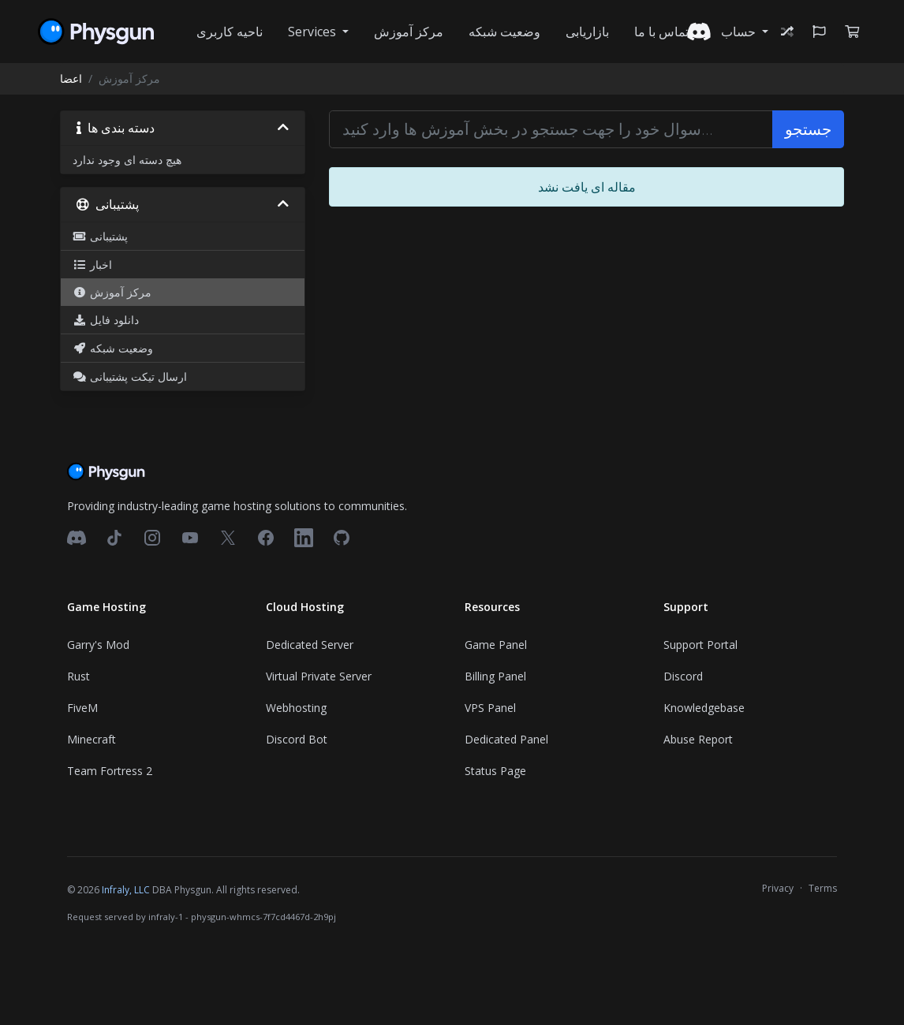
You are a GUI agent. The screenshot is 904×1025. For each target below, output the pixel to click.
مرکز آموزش (408, 31)
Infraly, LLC (126, 889)
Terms (823, 888)
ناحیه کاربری (229, 31)
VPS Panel (490, 707)
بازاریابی (587, 31)
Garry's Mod (98, 644)
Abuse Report (698, 739)
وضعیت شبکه (504, 31)
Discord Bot (296, 739)
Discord (683, 676)
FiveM (82, 707)
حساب (740, 31)
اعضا (71, 78)
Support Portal (700, 644)
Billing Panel (495, 676)
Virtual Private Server (319, 676)
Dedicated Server (309, 644)
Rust (78, 676)
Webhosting (296, 707)
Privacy (778, 888)
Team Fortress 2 (109, 770)
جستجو (808, 129)
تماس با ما (661, 31)
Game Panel (496, 644)
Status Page (495, 770)
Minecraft (91, 739)
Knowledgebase (704, 707)
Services (313, 31)
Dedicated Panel (506, 739)
